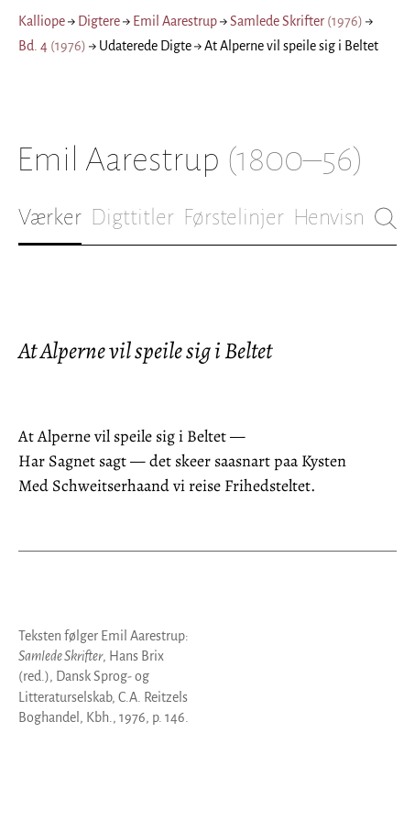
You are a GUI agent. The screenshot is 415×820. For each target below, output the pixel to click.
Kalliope (41, 21)
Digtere (99, 21)
